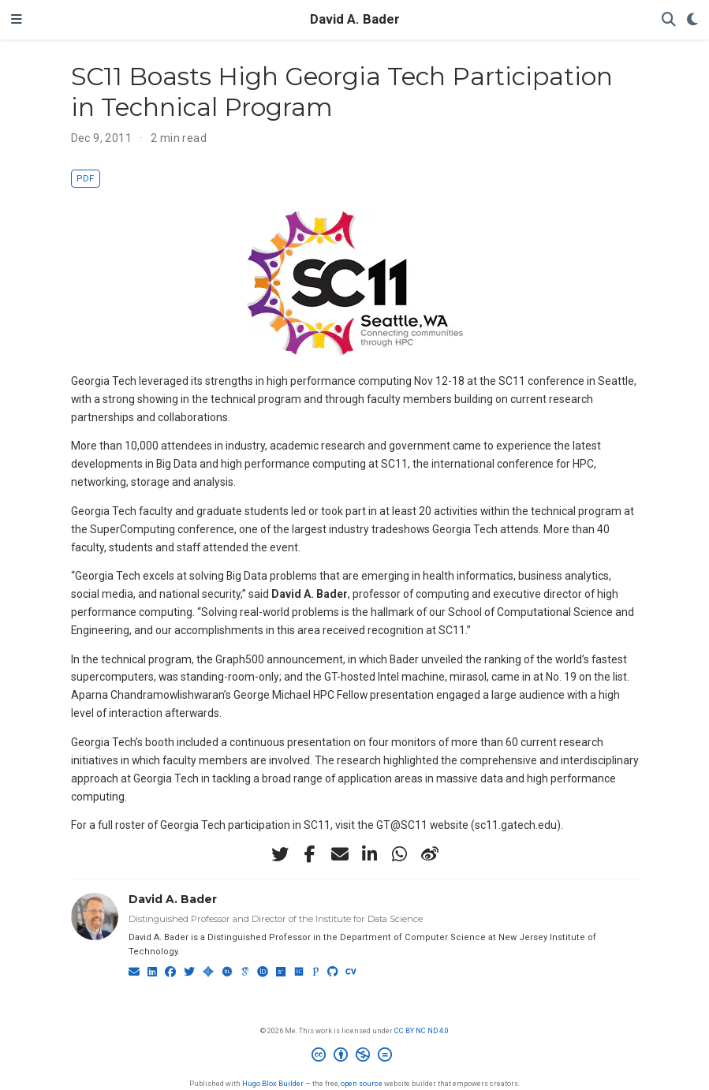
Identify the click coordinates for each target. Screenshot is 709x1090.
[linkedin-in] (370, 854)
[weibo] (430, 854)
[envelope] (340, 854)
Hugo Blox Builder (273, 1083)
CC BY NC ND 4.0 (421, 1030)
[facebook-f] (310, 854)
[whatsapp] (400, 854)
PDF (85, 179)
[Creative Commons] (355, 1056)
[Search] (669, 20)
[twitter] (280, 854)
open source (361, 1083)
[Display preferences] (692, 20)
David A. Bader (355, 19)
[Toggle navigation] (16, 19)
